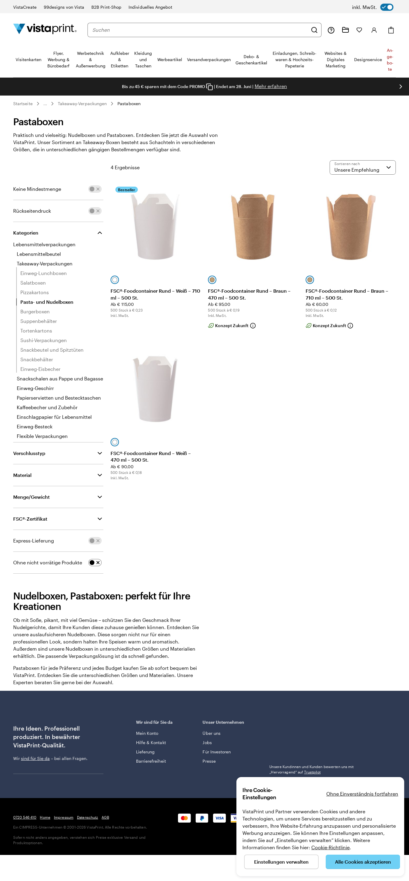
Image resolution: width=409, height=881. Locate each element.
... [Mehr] (45, 103)
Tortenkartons (36, 330)
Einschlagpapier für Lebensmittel (54, 417)
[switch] (372, 7)
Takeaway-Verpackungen (82, 103)
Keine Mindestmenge (37, 189)
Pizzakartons (34, 292)
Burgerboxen (35, 311)
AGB (105, 817)
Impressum (63, 817)
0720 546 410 (24, 817)
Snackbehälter (36, 359)
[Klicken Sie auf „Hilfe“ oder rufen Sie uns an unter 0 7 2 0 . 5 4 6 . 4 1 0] (331, 30)
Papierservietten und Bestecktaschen (59, 398)
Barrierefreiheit (151, 761)
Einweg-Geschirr (35, 388)
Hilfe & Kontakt (151, 742)
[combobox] (200, 30)
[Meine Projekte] (345, 30)
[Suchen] (314, 30)
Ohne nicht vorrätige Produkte (47, 562)
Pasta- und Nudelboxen (46, 302)
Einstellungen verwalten (281, 862)
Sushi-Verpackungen (43, 340)
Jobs (207, 742)
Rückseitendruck (32, 211)
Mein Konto (147, 733)
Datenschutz (87, 817)
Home (45, 817)
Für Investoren (217, 751)
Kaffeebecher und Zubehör (47, 407)
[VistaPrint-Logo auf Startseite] (45, 30)
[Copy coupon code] (209, 86)
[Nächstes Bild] (400, 86)
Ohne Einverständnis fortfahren (362, 794)
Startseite (23, 103)
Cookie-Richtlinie (330, 847)
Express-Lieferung (33, 540)
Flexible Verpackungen (42, 436)
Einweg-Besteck (34, 426)
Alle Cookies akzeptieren (363, 862)
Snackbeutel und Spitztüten (52, 350)
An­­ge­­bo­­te (390, 60)
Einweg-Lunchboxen (43, 273)
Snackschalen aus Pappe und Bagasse (60, 378)
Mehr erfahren (271, 86)
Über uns (212, 733)
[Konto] (374, 30)
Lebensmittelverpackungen (44, 244)
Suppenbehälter (38, 321)
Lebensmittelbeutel (39, 254)
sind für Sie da (35, 758)
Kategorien (25, 232)
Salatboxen (33, 282)
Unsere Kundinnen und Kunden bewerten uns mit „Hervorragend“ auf (311, 769)
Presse (209, 761)
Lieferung (145, 751)
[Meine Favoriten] (359, 30)
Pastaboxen (129, 103)
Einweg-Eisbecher (40, 369)
